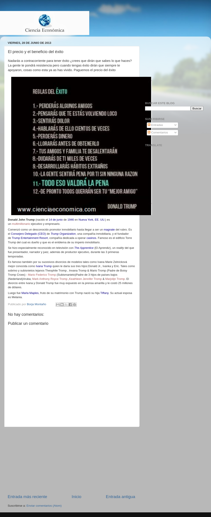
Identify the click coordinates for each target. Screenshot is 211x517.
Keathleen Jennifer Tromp (85, 279)
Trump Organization (63, 233)
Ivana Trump (44, 266)
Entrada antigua (120, 496)
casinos (91, 238)
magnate (109, 229)
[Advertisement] (71, 460)
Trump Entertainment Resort (30, 238)
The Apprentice (84, 247)
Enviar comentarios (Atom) (44, 505)
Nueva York (86, 219)
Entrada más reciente (27, 496)
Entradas (155, 125)
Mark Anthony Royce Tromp (49, 279)
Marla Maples (29, 293)
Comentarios (158, 132)
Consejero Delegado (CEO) (28, 233)
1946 (70, 219)
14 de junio (56, 219)
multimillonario (21, 223)
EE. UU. (100, 219)
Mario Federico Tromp (42, 274)
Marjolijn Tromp (115, 279)
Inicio (76, 496)
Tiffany (104, 293)
